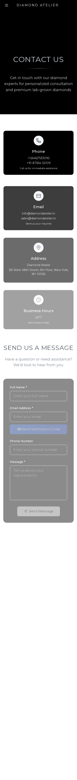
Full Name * (18, 388)
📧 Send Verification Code (38, 430)
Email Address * (21, 408)
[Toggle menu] (6, 5)
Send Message (38, 512)
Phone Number (21, 441)
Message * (17, 462)
